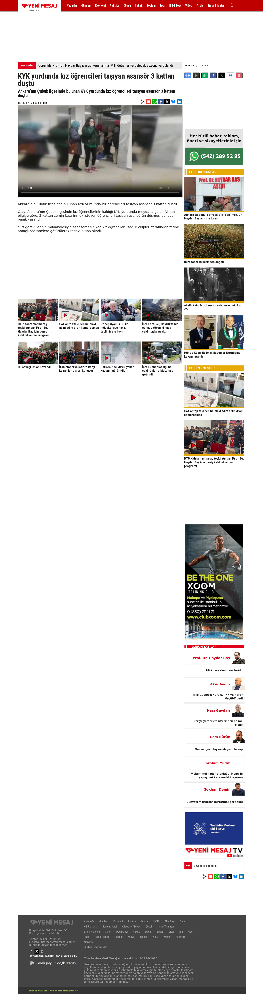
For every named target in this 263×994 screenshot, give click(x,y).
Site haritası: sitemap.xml (96, 947)
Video (188, 5)
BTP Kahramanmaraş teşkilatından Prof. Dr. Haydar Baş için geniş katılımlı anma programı (34, 329)
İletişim (143, 936)
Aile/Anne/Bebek (131, 926)
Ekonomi (100, 5)
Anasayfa (89, 921)
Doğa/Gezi (122, 931)
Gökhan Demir (216, 789)
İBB (181, 931)
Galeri (108, 931)
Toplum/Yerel (110, 926)
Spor (162, 5)
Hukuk (136, 931)
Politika (114, 5)
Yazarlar (72, 5)
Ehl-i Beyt (175, 5)
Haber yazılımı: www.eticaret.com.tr (53, 990)
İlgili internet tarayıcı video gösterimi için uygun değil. (100, 151)
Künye (131, 936)
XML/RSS (88, 941)
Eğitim (148, 931)
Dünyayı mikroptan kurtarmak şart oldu (214, 802)
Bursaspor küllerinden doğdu (204, 262)
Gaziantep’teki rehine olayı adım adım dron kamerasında (79, 325)
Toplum (151, 5)
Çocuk (149, 926)
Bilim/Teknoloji (92, 931)
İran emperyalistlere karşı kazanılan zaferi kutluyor (77, 368)
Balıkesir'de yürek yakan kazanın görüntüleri (117, 368)
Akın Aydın (220, 684)
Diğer (171, 931)
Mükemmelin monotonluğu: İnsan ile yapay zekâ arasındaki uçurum (217, 775)
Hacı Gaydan (218, 710)
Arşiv (200, 5)
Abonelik (180, 936)
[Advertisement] (131, 32)
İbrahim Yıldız (217, 763)
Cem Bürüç (220, 737)
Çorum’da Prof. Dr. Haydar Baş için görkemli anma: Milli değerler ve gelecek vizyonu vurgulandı (105, 65)
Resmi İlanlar (216, 5)
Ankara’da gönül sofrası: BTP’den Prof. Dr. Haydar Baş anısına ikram (213, 216)
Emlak (160, 931)
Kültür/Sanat (91, 926)
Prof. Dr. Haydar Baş (211, 658)
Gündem (86, 5)
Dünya (127, 5)
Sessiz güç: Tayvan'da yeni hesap (219, 749)
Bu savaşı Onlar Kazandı (34, 367)
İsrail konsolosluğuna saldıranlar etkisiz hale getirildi (157, 370)
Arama (166, 936)
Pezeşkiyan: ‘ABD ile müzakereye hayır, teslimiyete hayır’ (114, 327)
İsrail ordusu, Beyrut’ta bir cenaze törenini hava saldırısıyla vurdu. (160, 327)
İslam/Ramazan (166, 926)
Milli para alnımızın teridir (224, 670)
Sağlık (138, 5)
